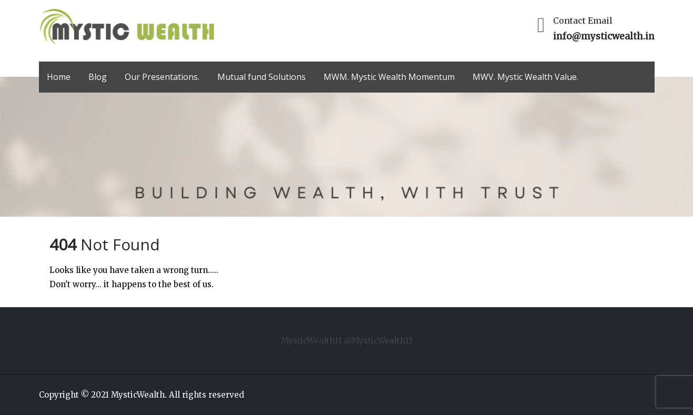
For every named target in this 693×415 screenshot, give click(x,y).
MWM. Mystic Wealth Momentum (389, 77)
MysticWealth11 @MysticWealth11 (347, 341)
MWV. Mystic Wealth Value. (525, 77)
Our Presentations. (162, 77)
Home (59, 77)
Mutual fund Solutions (261, 77)
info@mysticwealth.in (604, 36)
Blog (97, 77)
